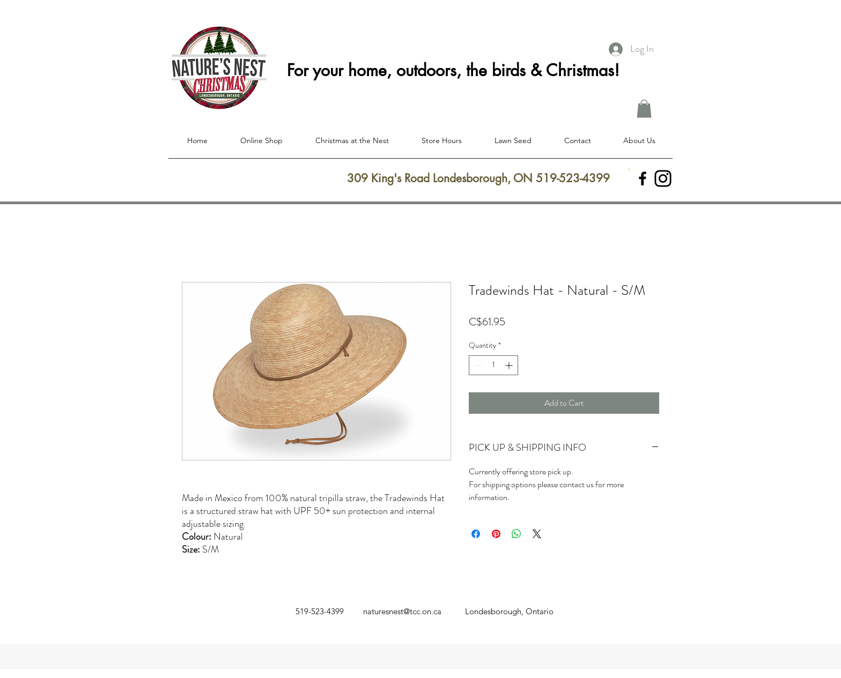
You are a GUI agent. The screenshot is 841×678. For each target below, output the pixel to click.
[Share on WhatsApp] (516, 533)
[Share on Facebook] (475, 533)
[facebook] (642, 178)
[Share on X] (536, 533)
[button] (644, 108)
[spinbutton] (493, 365)
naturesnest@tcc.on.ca (402, 611)
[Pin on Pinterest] (496, 533)
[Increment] (510, 365)
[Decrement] (477, 365)
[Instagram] (663, 178)
